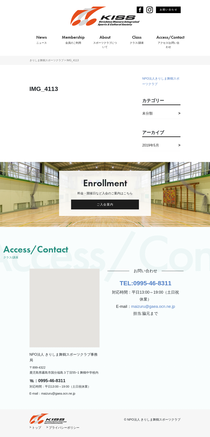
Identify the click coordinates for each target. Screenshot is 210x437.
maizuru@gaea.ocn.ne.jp (153, 306)
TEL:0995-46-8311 (146, 283)
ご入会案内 (105, 204)
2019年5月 (150, 145)
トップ (36, 427)
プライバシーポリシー (64, 427)
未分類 (147, 113)
